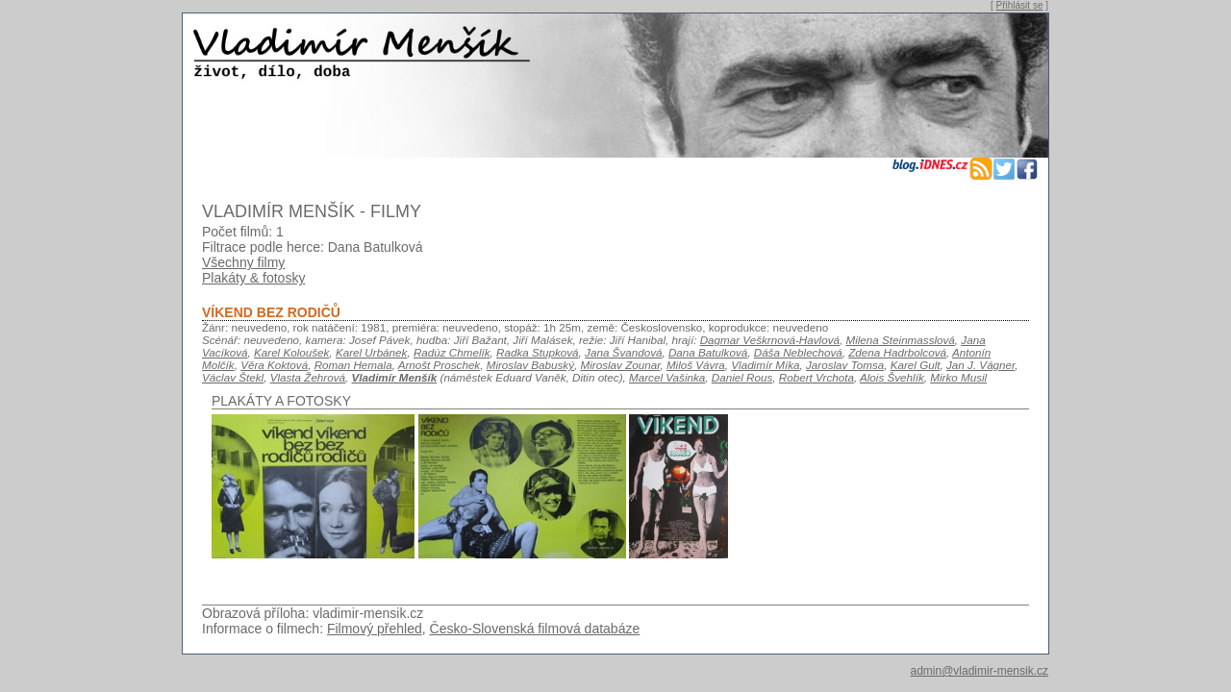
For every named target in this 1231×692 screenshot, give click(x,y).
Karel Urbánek (372, 352)
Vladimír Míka (765, 364)
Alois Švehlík (892, 377)
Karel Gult (916, 364)
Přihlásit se (1019, 5)
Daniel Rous (742, 377)
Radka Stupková (537, 352)
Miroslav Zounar (621, 364)
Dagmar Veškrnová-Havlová (770, 340)
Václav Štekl (233, 377)
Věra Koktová (274, 364)
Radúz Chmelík (452, 352)
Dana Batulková (707, 352)
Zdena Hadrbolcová (897, 352)
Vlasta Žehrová (307, 377)
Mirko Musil (958, 377)
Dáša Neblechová (798, 352)
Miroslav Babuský (530, 364)
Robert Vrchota (816, 377)
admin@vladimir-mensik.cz (979, 671)
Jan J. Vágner (980, 364)
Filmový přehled (374, 628)
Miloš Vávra (695, 364)
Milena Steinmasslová (899, 340)
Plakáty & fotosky (253, 277)
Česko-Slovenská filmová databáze (535, 628)
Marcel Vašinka (667, 377)
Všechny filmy (243, 262)
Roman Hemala (353, 364)
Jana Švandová (623, 352)
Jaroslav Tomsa (845, 364)
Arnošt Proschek (439, 364)
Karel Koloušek (291, 352)
